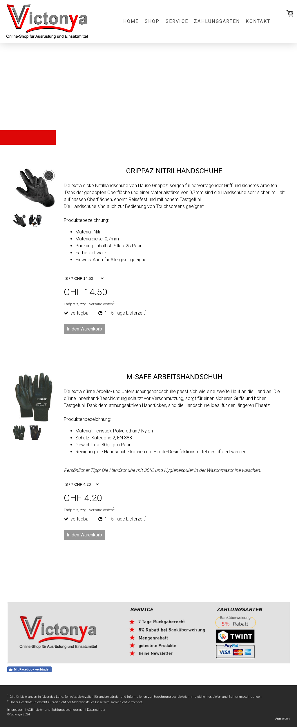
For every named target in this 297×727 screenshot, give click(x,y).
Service (177, 21)
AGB (30, 710)
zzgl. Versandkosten (96, 304)
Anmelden (282, 719)
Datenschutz (96, 710)
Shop (152, 21)
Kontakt (258, 21)
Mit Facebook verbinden (29, 669)
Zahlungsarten (217, 21)
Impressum (15, 710)
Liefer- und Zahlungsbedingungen (237, 697)
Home (131, 21)
